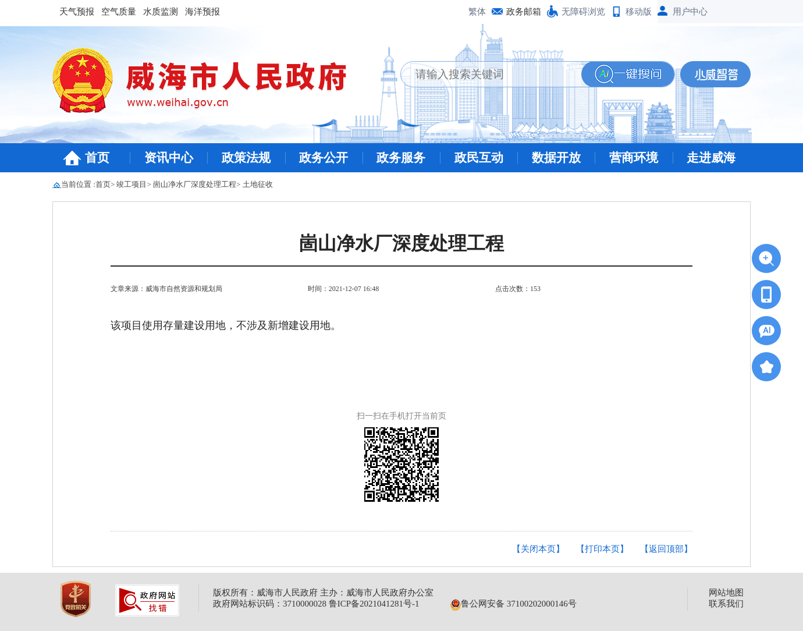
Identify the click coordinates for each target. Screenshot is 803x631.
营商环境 (633, 158)
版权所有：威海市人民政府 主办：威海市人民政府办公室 (323, 592)
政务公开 (323, 158)
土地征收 (258, 184)
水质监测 (160, 11)
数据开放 (556, 158)
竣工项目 (131, 184)
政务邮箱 (523, 11)
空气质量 (118, 11)
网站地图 (726, 592)
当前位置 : (78, 184)
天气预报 (76, 11)
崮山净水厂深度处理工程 (194, 184)
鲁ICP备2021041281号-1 (374, 603)
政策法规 (246, 158)
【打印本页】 (602, 549)
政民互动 (478, 158)
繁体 (477, 11)
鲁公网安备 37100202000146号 (513, 603)
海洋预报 (202, 11)
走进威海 (711, 158)
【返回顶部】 (666, 549)
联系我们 (726, 603)
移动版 (639, 11)
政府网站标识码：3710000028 (269, 603)
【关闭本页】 (538, 549)
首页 (97, 158)
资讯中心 (168, 158)
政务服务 (400, 158)
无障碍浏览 (583, 11)
